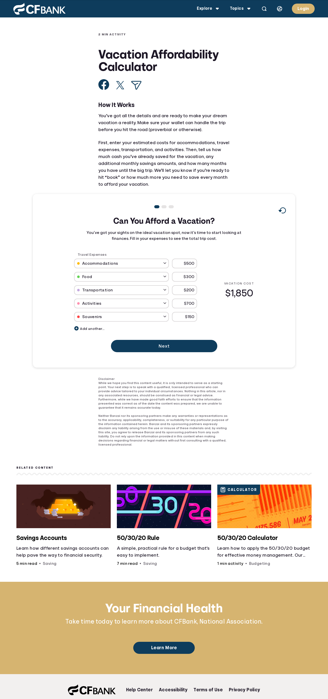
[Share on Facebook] (103, 84)
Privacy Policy (244, 689)
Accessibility (173, 689)
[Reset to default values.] (282, 211)
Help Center (139, 689)
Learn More (164, 647)
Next (164, 346)
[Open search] (264, 8)
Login (303, 8)
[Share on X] (120, 85)
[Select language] (279, 8)
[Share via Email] (136, 85)
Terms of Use (208, 689)
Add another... (89, 328)
